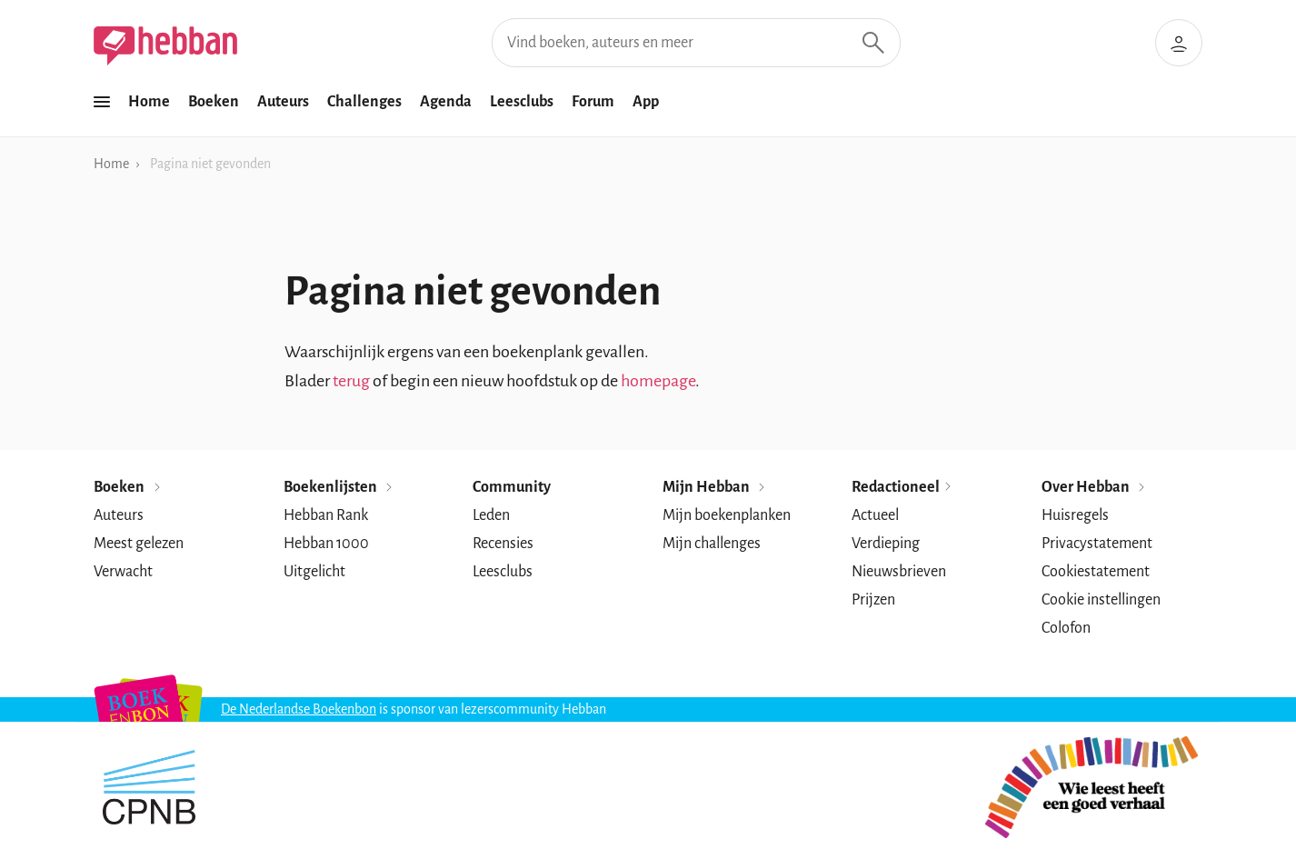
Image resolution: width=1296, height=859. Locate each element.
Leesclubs (521, 102)
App (646, 102)
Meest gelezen (139, 543)
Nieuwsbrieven (899, 572)
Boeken (213, 102)
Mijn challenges (712, 543)
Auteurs (283, 102)
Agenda (446, 102)
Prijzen (873, 600)
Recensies (503, 543)
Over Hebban (1095, 487)
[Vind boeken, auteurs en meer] (696, 42)
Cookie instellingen (1101, 600)
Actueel (875, 515)
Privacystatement (1097, 543)
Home (149, 102)
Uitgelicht (314, 572)
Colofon (1066, 628)
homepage (658, 381)
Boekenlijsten (339, 487)
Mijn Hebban (715, 487)
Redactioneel (902, 487)
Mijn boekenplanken (727, 515)
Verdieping (886, 543)
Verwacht (123, 572)
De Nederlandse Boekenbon (298, 709)
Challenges (364, 102)
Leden (491, 515)
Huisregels (1075, 515)
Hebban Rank (326, 515)
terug (351, 381)
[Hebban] (165, 45)
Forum (593, 102)
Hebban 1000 (326, 543)
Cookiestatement (1096, 572)
